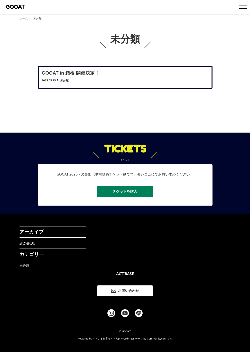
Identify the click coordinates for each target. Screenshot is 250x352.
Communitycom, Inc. (159, 338)
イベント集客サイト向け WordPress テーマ (118, 338)
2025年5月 (27, 243)
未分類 (24, 265)
